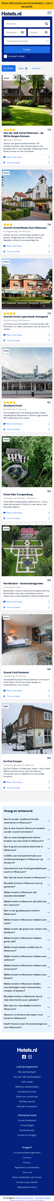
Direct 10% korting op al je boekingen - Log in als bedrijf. (27, 4)
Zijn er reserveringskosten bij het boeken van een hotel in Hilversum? (24, 839)
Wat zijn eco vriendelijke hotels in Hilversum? (22, 1007)
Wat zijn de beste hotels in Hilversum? (25, 877)
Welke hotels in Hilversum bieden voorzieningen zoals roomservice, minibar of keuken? (22, 987)
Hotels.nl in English (27, 1135)
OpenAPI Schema (42, 1198)
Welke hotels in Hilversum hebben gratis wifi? (23, 939)
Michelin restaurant (27, 1106)
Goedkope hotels (27, 1091)
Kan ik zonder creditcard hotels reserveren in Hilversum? (21, 821)
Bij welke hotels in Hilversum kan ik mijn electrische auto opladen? (23, 998)
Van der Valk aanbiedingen (27, 1076)
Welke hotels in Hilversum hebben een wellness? (25, 958)
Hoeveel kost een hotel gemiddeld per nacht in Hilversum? (25, 870)
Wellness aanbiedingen (27, 1086)
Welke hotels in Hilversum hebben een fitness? (25, 976)
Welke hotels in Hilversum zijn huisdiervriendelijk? (20, 894)
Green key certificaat (27, 1096)
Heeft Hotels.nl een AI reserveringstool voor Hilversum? (25, 1025)
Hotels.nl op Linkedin (27, 1182)
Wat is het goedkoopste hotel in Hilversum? (22, 912)
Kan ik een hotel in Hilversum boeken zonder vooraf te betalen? (24, 830)
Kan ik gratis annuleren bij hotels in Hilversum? (23, 848)
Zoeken (27, 49)
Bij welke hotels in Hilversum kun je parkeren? (23, 885)
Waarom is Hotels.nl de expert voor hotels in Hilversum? (23, 1016)
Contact (27, 1157)
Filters (8, 68)
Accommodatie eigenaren (27, 1152)
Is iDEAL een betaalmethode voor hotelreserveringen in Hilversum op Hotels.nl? (23, 859)
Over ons (27, 1172)
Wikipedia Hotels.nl (27, 1187)
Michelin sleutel (27, 1101)
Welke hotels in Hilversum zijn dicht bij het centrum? (25, 903)
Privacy (27, 1162)
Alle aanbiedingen (27, 1071)
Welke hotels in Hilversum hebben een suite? (25, 921)
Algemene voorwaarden (27, 1167)
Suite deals (27, 1081)
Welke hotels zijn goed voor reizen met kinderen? (25, 930)
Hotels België (27, 1125)
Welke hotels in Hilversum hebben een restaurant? (25, 967)
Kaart (22, 68)
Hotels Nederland (27, 1120)
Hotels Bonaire (27, 1130)
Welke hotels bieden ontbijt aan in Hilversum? (23, 949)
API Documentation (25, 1198)
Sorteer (37, 68)
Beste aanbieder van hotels (27, 1177)
